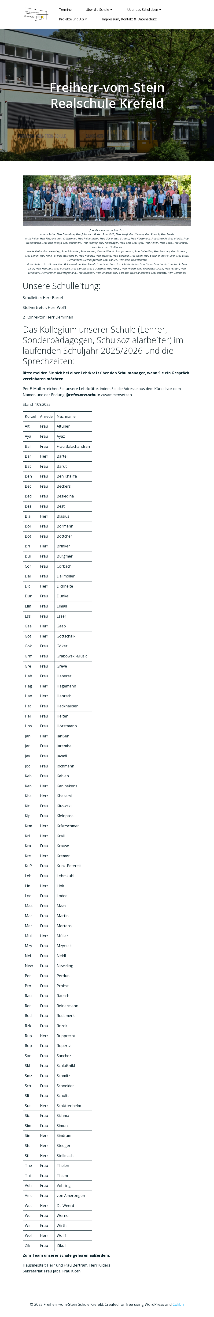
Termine (65, 9)
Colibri (178, 1304)
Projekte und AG (73, 19)
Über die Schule (99, 9)
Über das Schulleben (144, 9)
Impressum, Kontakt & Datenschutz (129, 19)
